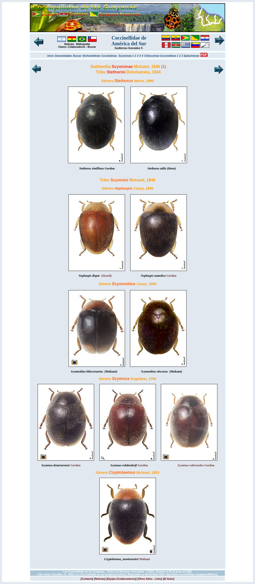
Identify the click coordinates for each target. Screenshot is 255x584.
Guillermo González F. (129, 48)
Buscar (92, 47)
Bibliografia (83, 44)
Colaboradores (76, 47)
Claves (62, 47)
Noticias (69, 44)
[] (87, 579)
